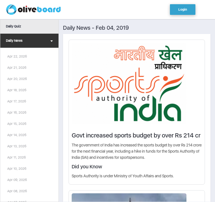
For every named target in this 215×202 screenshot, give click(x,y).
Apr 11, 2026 (16, 157)
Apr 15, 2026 (16, 124)
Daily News (29, 41)
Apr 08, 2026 (17, 191)
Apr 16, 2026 (16, 112)
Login (182, 10)
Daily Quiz (13, 26)
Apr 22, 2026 (17, 56)
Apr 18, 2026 (16, 90)
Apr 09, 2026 (17, 180)
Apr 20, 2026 (17, 79)
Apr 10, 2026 (16, 169)
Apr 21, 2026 (16, 68)
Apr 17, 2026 (16, 101)
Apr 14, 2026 (16, 135)
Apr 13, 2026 (16, 146)
